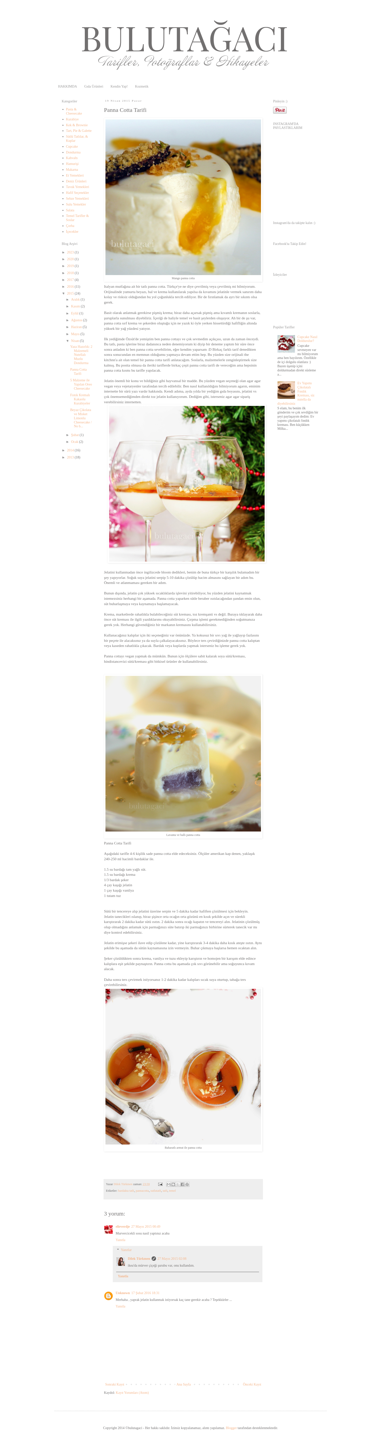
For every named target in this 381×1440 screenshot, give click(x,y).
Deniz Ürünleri (76, 181)
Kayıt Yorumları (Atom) (132, 1393)
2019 (71, 266)
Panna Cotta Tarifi (78, 372)
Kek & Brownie (77, 125)
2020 (71, 259)
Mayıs (75, 334)
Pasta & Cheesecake (74, 111)
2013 (71, 457)
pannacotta (142, 1190)
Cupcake (72, 146)
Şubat (75, 435)
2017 (71, 280)
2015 (71, 293)
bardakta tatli (126, 1190)
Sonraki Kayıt (114, 1384)
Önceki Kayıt (252, 1384)
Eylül (75, 313)
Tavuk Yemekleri (77, 187)
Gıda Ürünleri (93, 86)
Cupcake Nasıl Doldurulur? (307, 339)
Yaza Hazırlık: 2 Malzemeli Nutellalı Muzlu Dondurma (81, 355)
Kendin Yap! (119, 86)
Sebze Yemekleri (77, 198)
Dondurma (73, 152)
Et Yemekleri (75, 175)
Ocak (75, 442)
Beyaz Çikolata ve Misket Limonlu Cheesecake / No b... (81, 418)
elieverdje (123, 1226)
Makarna (72, 169)
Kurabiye (72, 119)
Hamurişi (72, 164)
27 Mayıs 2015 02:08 (171, 1259)
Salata (70, 210)
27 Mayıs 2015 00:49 (145, 1226)
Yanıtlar (126, 1250)
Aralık (75, 299)
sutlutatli (155, 1190)
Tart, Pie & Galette (79, 131)
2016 (71, 286)
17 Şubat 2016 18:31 (145, 1293)
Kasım (76, 306)
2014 (71, 450)
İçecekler (72, 231)
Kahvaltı (72, 158)
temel (172, 1190)
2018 (71, 273)
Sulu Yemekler (76, 204)
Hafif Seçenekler (77, 193)
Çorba (70, 226)
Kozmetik (141, 86)
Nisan (75, 341)
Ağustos (77, 320)
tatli (165, 1190)
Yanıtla (120, 1240)
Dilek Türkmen (139, 1259)
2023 (71, 252)
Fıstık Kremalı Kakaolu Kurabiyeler (80, 399)
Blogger (231, 1428)
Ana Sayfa (183, 1384)
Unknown (123, 1293)
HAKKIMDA (67, 86)
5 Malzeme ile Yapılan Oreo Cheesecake (81, 384)
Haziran (77, 327)
